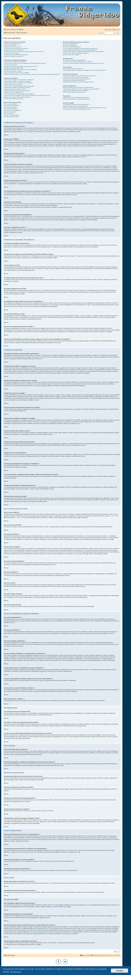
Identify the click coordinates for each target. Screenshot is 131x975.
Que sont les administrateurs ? (70, 43)
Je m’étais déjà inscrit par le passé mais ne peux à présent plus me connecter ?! (24, 51)
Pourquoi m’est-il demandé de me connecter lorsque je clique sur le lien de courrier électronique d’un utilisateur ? (32, 74)
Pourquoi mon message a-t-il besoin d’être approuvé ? (17, 97)
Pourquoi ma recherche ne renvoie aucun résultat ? (76, 77)
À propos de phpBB (57, 906)
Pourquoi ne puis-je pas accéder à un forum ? (15, 89)
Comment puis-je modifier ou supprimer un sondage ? (17, 87)
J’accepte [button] (119, 970)
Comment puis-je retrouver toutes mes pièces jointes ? (76, 99)
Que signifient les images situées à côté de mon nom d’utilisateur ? (20, 69)
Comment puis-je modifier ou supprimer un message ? (17, 81)
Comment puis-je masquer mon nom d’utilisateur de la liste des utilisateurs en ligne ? (25, 63)
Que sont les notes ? (9, 113)
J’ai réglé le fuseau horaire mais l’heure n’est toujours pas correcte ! (21, 66)
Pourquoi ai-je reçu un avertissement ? (13, 92)
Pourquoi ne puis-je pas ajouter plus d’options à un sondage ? (19, 86)
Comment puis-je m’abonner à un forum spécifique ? (76, 90)
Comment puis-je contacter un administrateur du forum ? (77, 109)
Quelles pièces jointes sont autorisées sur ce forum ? (76, 97)
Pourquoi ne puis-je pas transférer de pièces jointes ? (17, 90)
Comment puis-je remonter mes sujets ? (14, 98)
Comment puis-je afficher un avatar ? (13, 71)
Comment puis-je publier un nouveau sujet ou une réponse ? (19, 79)
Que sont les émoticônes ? (10, 107)
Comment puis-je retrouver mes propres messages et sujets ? (78, 82)
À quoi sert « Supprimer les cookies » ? (13, 56)
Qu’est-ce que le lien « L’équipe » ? (72, 54)
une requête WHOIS (40, 928)
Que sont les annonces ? (10, 112)
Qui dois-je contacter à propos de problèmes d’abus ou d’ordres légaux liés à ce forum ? (85, 107)
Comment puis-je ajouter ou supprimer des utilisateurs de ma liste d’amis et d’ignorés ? (84, 70)
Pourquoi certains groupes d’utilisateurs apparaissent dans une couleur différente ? (83, 51)
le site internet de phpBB (10, 294)
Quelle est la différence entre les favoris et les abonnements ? (78, 87)
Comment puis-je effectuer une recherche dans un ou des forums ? (79, 75)
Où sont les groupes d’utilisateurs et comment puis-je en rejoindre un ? (80, 48)
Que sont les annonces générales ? (13, 110)
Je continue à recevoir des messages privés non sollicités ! (77, 61)
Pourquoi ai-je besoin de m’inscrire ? (13, 43)
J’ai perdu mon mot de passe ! (11, 53)
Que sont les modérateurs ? (70, 45)
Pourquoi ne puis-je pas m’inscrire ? (13, 46)
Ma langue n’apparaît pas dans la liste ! (13, 68)
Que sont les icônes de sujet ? (11, 116)
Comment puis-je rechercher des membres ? (74, 80)
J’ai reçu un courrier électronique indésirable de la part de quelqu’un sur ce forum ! (83, 63)
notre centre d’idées (99, 916)
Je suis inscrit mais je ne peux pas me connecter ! (16, 48)
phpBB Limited (47, 905)
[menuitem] (15, 29)
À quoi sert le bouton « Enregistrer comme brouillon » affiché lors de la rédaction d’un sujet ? (27, 95)
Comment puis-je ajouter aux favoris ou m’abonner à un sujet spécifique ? (81, 89)
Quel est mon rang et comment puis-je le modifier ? (16, 72)
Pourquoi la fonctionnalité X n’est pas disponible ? (75, 106)
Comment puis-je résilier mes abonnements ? (74, 92)
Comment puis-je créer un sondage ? (13, 84)
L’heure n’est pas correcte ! (10, 64)
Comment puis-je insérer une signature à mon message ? (18, 82)
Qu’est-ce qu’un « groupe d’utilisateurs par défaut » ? (76, 53)
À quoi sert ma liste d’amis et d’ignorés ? (73, 68)
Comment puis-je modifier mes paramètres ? (15, 61)
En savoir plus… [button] (16, 972)
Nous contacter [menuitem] (85, 955)
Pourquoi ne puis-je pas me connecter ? (14, 50)
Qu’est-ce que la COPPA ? (10, 45)
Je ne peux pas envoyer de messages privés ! (74, 60)
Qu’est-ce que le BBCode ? (11, 104)
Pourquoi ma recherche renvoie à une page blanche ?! (76, 78)
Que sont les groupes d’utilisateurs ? (72, 46)
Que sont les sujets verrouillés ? (12, 115)
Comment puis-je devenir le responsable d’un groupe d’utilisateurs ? (80, 50)
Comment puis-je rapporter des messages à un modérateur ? (19, 94)
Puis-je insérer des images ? (11, 108)
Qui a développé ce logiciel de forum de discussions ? (76, 104)
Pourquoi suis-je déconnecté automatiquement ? (16, 54)
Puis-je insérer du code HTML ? (12, 105)
